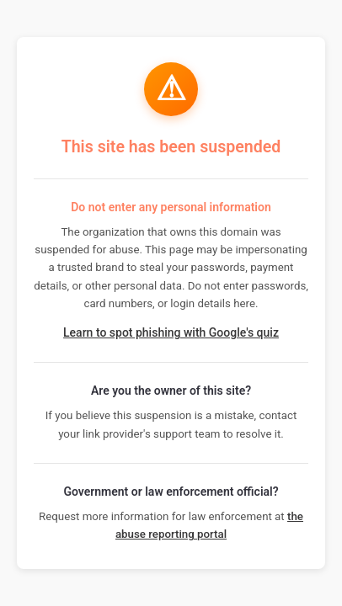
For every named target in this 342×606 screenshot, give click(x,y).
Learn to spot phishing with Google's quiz (171, 332)
